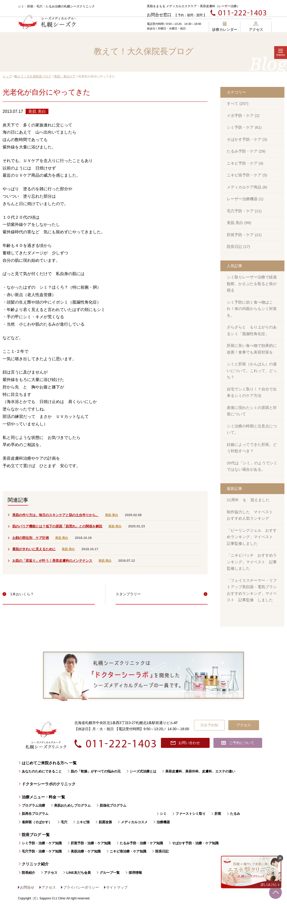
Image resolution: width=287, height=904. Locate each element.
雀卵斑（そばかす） (37, 822)
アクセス (256, 27)
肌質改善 (105, 822)
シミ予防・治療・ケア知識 (42, 843)
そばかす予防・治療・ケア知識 (195, 843)
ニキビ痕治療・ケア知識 (128, 851)
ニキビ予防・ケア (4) (245, 163)
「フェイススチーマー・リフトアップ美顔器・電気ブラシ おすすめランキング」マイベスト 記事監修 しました (254, 590)
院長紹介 (28, 873)
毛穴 (64, 822)
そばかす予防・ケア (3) (247, 139)
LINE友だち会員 (78, 873)
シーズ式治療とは (143, 771)
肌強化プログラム (113, 805)
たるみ (235, 814)
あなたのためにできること (42, 771)
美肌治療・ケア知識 (86, 851)
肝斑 (217, 814)
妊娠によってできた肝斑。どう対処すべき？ (252, 447)
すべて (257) (237, 103)
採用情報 (135, 873)
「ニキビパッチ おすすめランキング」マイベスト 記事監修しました (252, 561)
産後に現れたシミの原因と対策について (252, 410)
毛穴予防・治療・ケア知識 (42, 851)
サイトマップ (117, 887)
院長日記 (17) (238, 246)
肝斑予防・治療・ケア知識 (91, 843)
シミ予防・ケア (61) (244, 127)
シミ (163, 814)
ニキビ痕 (83, 822)
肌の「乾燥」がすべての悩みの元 (96, 771)
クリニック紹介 (35, 864)
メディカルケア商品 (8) (247, 187)
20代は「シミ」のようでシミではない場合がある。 (252, 466)
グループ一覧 (110, 873)
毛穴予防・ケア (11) (244, 211)
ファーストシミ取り (191, 814)
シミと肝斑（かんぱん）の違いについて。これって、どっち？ (252, 370)
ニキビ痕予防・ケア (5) (247, 175)
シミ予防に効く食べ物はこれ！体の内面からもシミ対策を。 (252, 308)
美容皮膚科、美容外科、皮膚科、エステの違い (200, 771)
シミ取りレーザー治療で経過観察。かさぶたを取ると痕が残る (252, 283)
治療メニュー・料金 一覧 (43, 797)
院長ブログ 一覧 (36, 834)
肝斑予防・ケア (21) (244, 235)
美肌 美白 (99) (239, 222)
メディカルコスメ (134, 822)
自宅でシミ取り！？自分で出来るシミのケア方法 (252, 392)
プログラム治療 (33, 805)
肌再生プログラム (35, 814)
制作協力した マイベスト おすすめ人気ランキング (252, 515)
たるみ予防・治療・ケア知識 (141, 843)
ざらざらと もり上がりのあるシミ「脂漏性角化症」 (252, 330)
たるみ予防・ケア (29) (246, 151)
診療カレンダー (224, 27)
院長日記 (162, 851)
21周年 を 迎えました (248, 500)
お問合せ (27, 887)
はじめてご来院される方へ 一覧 (49, 763)
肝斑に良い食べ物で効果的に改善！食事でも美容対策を (252, 348)
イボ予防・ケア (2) (243, 115)
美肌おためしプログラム (72, 805)
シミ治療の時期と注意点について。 (252, 429)
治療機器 (163, 822)
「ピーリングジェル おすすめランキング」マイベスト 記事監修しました (252, 537)
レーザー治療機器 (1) (245, 199)
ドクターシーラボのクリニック (49, 784)
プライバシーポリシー (81, 887)
